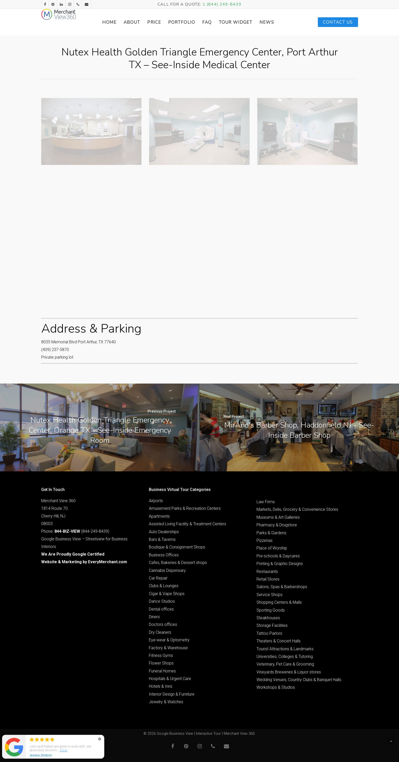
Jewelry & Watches (166, 701)
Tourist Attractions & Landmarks (285, 648)
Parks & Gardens (271, 532)
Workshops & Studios (275, 687)
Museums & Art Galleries (278, 517)
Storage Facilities (272, 625)
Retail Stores (267, 579)
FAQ (218, 22)
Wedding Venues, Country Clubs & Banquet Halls (298, 679)
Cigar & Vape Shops (166, 593)
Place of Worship (271, 548)
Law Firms (265, 501)
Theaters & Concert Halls (278, 641)
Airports (156, 500)
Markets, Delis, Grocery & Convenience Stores (297, 509)
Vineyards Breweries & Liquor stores (288, 672)
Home (120, 22)
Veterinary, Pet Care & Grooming (285, 664)
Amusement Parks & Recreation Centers (185, 508)
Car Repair (158, 578)
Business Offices (164, 555)
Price (166, 22)
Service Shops (269, 594)
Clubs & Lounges (163, 585)
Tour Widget (247, 22)
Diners (154, 616)
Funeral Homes (162, 671)
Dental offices (161, 609)
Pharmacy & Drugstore (276, 525)
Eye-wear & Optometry (169, 640)
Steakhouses (268, 617)
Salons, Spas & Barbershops (281, 586)
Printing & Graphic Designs (279, 563)
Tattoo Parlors (269, 633)
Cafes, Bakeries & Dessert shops (178, 562)
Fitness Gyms (161, 655)
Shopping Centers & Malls (279, 602)
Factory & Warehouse (168, 647)
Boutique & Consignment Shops (177, 547)
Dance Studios (162, 601)
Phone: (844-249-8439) (75, 531)
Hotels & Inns (160, 686)
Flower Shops (161, 663)
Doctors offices (163, 624)
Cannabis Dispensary (167, 570)
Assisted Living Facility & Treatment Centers (187, 523)
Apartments (159, 516)
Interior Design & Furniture (171, 694)
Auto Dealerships (164, 531)
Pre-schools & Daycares (278, 556)
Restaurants (267, 571)
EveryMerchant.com (107, 561)
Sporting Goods (270, 610)
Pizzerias (264, 540)
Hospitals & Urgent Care (170, 678)
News (278, 22)
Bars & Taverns (162, 539)
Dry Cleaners (160, 632)
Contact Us (338, 22)
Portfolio (193, 22)
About (143, 22)
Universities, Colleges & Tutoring (284, 656)
